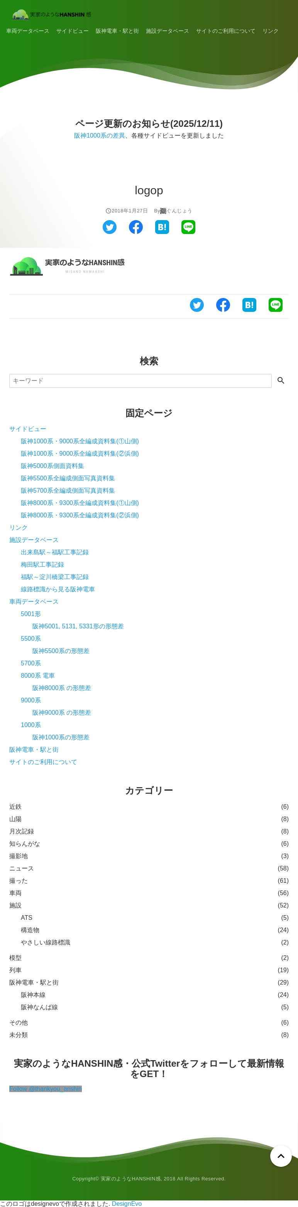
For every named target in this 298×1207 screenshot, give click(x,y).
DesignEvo (127, 1203)
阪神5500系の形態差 (61, 651)
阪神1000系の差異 (99, 135)
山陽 (15, 819)
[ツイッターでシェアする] (110, 232)
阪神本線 (33, 995)
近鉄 (15, 806)
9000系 (31, 700)
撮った (18, 880)
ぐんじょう (179, 211)
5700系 (31, 663)
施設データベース (167, 31)
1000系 (31, 725)
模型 (15, 957)
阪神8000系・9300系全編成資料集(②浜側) (80, 515)
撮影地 (18, 856)
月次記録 (21, 831)
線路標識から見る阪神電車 (58, 589)
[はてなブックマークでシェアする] (162, 232)
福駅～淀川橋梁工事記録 (55, 577)
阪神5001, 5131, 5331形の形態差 (78, 626)
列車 (15, 970)
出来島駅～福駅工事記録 (55, 552)
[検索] (140, 381)
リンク (270, 31)
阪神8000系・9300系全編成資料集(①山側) (80, 503)
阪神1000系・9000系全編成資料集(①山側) (80, 441)
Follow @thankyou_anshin (45, 1089)
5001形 (31, 614)
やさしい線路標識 (45, 942)
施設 (15, 905)
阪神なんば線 (39, 1007)
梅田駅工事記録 (42, 564)
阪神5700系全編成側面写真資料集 (68, 490)
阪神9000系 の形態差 (61, 712)
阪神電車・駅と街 (117, 31)
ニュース (21, 868)
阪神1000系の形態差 (61, 737)
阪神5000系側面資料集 (52, 466)
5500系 (31, 638)
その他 (18, 1022)
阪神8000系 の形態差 (61, 688)
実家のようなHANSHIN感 (131, 1179)
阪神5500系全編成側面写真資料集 (68, 478)
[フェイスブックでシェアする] (136, 232)
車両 (15, 893)
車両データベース (27, 31)
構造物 (30, 930)
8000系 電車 (38, 675)
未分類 (18, 1035)
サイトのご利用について (226, 31)
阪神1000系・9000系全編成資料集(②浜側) (80, 453)
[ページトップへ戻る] (281, 1156)
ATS (26, 917)
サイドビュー (72, 31)
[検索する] (281, 381)
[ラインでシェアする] (188, 232)
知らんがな (24, 843)
